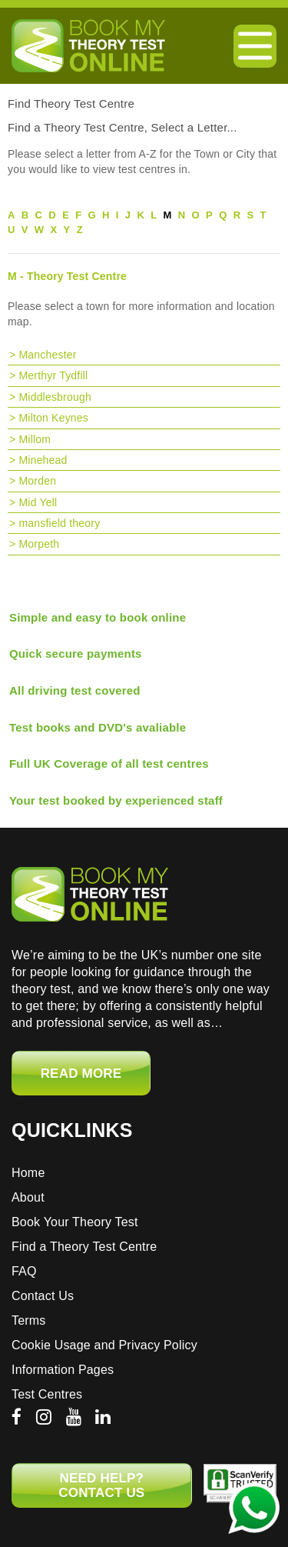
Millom (34, 439)
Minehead (42, 460)
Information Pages (63, 1369)
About (28, 1197)
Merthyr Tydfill (53, 375)
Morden (37, 481)
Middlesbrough (54, 397)
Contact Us (43, 1295)
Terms (29, 1320)
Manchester (47, 354)
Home (28, 1172)
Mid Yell (37, 502)
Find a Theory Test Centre (84, 1246)
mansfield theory (59, 523)
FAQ (24, 1271)
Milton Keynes (53, 418)
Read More (81, 1073)
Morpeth (38, 544)
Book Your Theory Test (75, 1222)
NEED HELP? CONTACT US (101, 1485)
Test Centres (47, 1394)
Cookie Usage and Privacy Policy (104, 1345)
